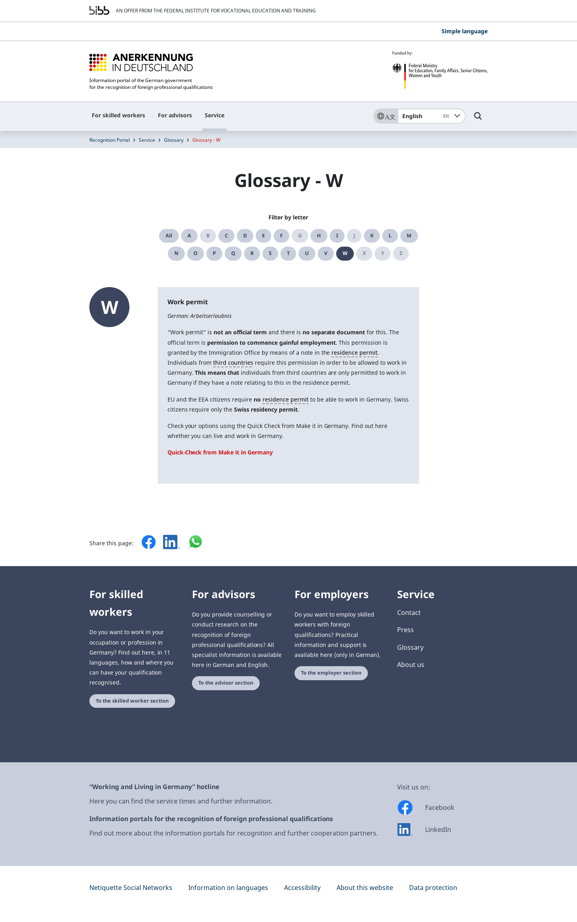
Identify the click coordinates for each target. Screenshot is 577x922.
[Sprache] (385, 116)
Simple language (465, 31)
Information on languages (228, 887)
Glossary (174, 140)
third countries (233, 362)
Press (405, 629)
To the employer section (331, 672)
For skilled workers (118, 115)
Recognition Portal (109, 140)
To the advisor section (225, 682)
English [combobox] (427, 116)
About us (410, 664)
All (168, 235)
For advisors (175, 115)
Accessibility (302, 887)
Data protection (433, 887)
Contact (409, 612)
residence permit (354, 352)
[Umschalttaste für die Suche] (478, 119)
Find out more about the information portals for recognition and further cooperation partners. (233, 833)
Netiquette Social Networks (130, 887)
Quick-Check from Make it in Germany (220, 452)
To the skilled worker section (132, 700)
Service (214, 115)
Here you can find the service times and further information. (180, 801)
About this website (365, 887)
